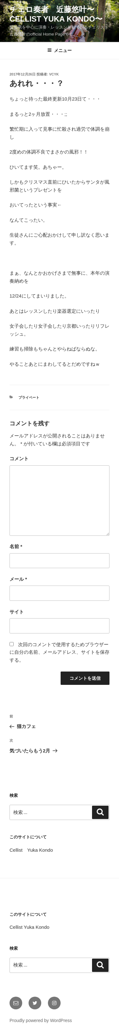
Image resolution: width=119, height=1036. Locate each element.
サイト (17, 611)
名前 (16, 546)
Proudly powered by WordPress (41, 1020)
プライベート (28, 397)
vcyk (54, 74)
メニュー (59, 50)
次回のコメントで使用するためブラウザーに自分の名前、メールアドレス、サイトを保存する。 (59, 652)
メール (18, 579)
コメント (19, 458)
